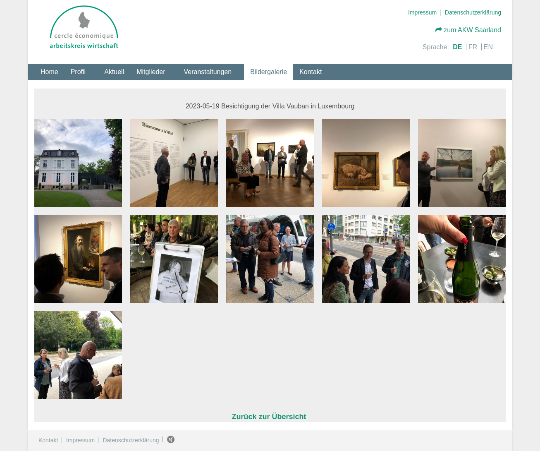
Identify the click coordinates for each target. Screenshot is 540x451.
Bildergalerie (268, 71)
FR (473, 46)
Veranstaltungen (208, 71)
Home (49, 71)
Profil (78, 71)
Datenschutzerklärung (473, 12)
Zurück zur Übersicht (270, 417)
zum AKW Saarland (468, 30)
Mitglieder (150, 71)
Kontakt (310, 71)
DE (458, 46)
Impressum (422, 12)
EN (488, 46)
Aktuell (114, 71)
